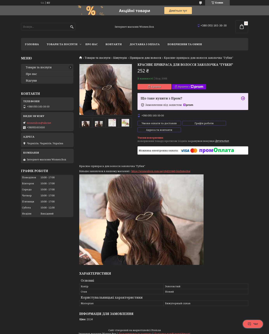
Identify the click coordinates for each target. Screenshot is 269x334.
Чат (253, 324)
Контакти (113, 44)
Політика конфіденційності (172, 330)
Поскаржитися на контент (135, 330)
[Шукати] (72, 27)
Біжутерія (120, 57)
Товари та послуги (62, 44)
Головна (32, 44)
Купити (156, 86)
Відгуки (31, 80)
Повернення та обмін (184, 44)
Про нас (91, 44)
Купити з (190, 87)
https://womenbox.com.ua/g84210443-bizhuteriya (160, 167)
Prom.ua (156, 326)
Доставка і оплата (145, 44)
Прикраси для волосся (145, 57)
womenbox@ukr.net (39, 122)
